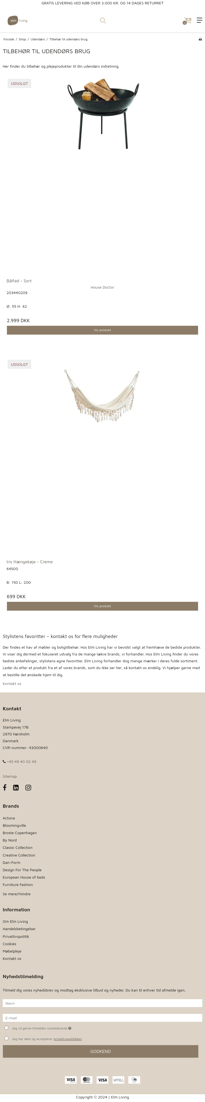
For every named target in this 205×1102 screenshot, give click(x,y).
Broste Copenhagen (20, 832)
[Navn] (102, 1002)
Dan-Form (11, 862)
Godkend (100, 1051)
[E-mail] (102, 1017)
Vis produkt (102, 330)
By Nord (10, 840)
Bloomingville (14, 825)
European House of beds (24, 877)
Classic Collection (18, 847)
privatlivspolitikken (68, 1039)
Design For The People (22, 869)
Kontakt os (12, 683)
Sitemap (10, 776)
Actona (9, 818)
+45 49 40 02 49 (19, 761)
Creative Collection (19, 855)
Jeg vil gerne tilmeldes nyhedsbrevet (55, 1027)
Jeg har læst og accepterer (47, 1039)
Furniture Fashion (18, 884)
